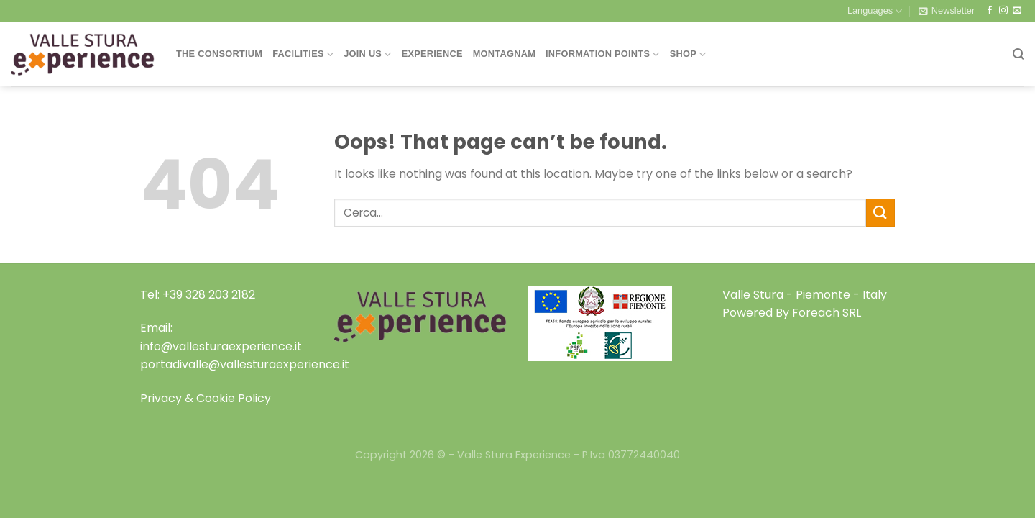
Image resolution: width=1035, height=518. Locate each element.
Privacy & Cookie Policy (205, 398)
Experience (432, 53)
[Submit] (880, 213)
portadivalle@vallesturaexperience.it (244, 364)
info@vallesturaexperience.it (221, 346)
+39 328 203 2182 (208, 294)
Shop (688, 54)
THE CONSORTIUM (219, 53)
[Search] (1018, 54)
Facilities (303, 54)
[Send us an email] (1017, 11)
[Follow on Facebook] (989, 11)
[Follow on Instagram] (1003, 11)
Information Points (603, 54)
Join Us (367, 54)
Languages (875, 11)
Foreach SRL (826, 312)
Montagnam (504, 53)
